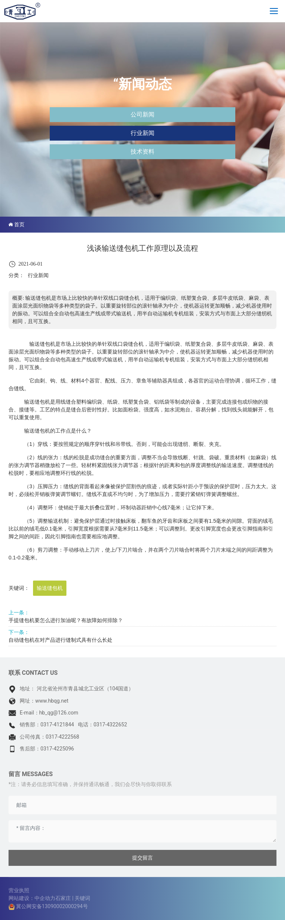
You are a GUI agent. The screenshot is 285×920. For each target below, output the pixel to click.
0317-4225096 (57, 749)
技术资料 (142, 151)
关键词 (82, 898)
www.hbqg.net (51, 701)
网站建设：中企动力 (32, 898)
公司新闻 (142, 114)
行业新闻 (142, 133)
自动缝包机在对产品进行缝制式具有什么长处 (60, 640)
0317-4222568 (62, 737)
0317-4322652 (110, 724)
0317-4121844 (57, 724)
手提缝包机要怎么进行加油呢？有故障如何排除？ (66, 620)
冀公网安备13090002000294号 (52, 906)
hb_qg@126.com (58, 713)
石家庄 (63, 898)
